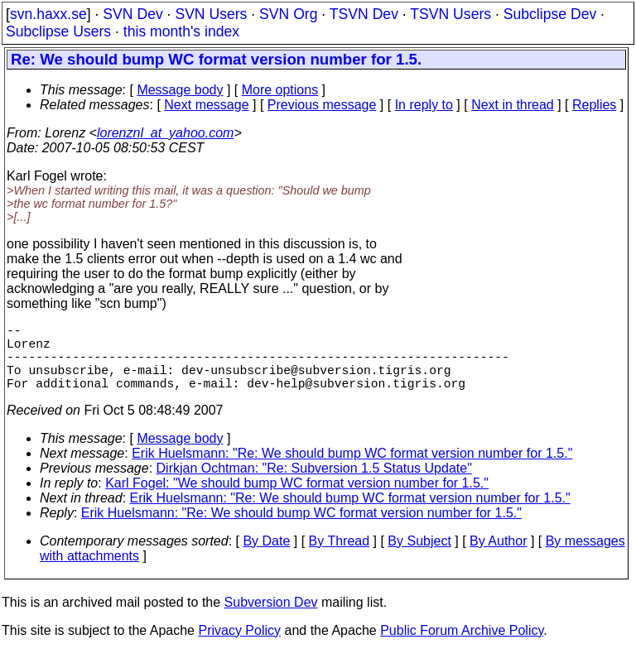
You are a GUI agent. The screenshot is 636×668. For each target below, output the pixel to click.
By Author (498, 557)
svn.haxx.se (48, 14)
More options (280, 90)
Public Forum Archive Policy (461, 647)
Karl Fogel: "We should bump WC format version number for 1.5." (297, 500)
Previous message (322, 105)
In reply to (424, 105)
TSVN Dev (364, 14)
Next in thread (512, 105)
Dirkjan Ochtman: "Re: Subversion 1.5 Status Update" (314, 485)
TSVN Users (450, 14)
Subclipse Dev (550, 14)
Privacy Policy (239, 647)
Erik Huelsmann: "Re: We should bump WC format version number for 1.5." (352, 470)
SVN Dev (132, 14)
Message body (180, 90)
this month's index (181, 31)
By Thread (339, 557)
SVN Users (211, 14)
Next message (206, 105)
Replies (594, 105)
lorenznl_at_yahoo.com (165, 133)
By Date (266, 557)
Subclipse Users (58, 31)
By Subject (419, 557)
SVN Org (288, 14)
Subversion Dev (271, 619)
